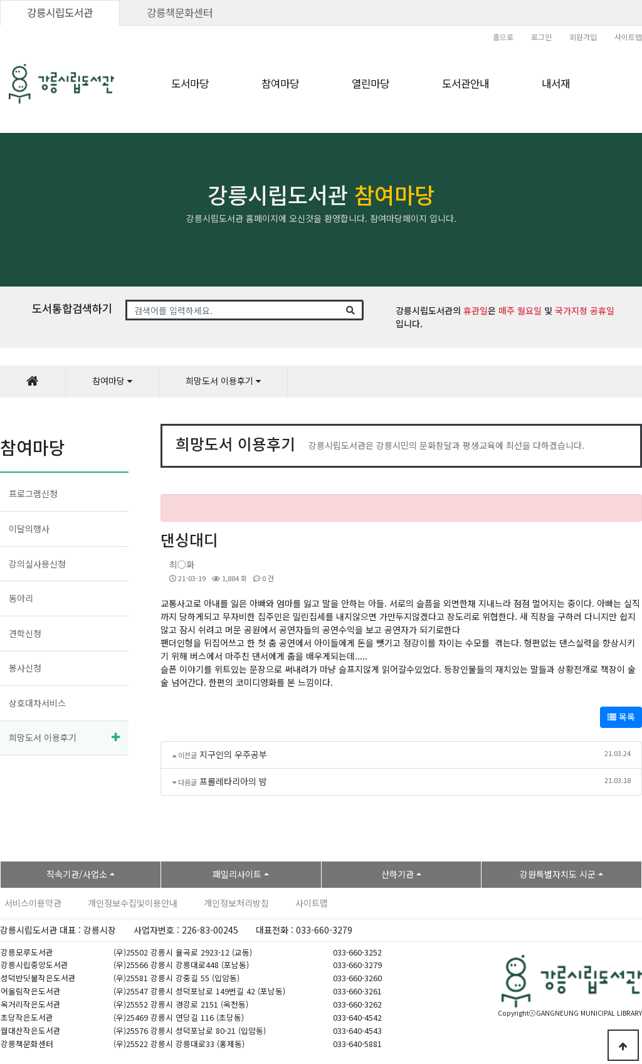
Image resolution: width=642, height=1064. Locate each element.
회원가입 (583, 36)
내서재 (556, 83)
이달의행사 (29, 528)
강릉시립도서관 (60, 12)
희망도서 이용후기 (42, 737)
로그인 (541, 36)
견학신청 (25, 633)
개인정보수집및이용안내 (132, 903)
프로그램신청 (33, 493)
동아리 (21, 598)
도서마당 (190, 83)
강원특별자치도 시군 (558, 874)
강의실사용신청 (37, 563)
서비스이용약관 (32, 903)
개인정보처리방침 (236, 903)
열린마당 (370, 83)
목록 (621, 716)
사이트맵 (628, 36)
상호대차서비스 (37, 703)
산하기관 (397, 874)
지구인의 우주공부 (233, 754)
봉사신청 (25, 667)
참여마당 (280, 83)
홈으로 (503, 36)
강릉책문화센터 (180, 12)
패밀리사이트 (237, 874)
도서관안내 (465, 83)
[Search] (232, 310)
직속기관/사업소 (76, 874)
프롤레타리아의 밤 (233, 781)
